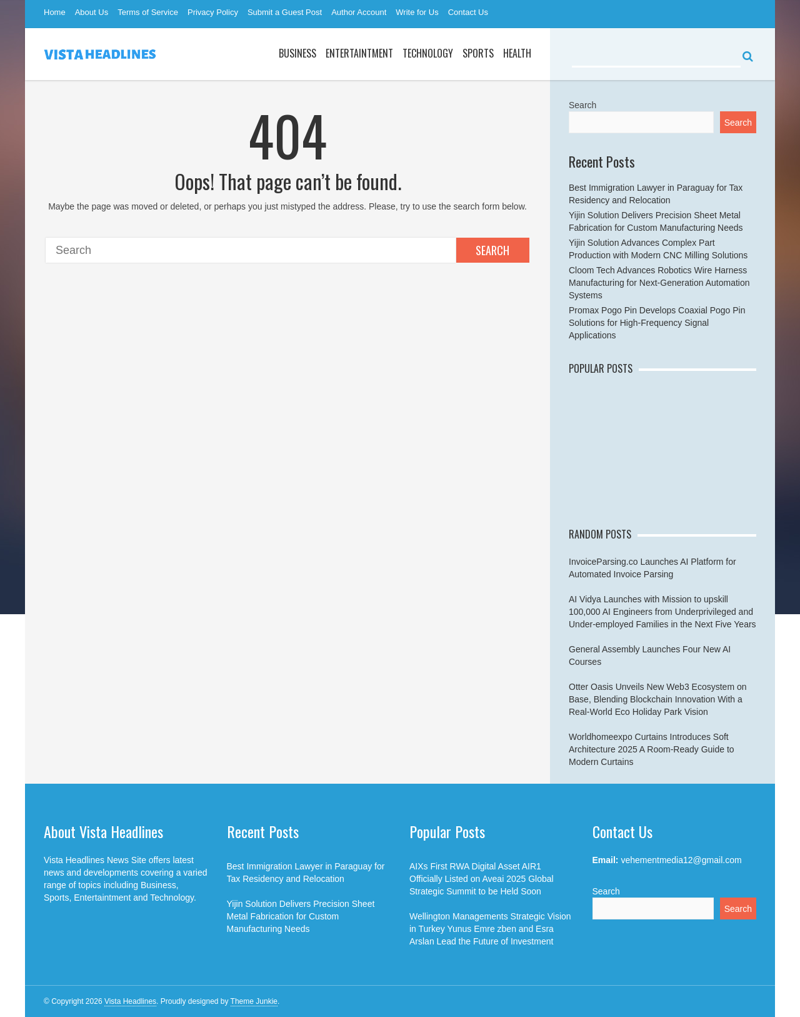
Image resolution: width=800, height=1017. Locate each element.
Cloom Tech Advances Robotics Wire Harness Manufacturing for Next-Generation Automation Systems (659, 282)
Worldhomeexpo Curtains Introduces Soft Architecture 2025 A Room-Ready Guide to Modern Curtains (651, 749)
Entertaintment (359, 53)
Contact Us (468, 12)
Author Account (358, 12)
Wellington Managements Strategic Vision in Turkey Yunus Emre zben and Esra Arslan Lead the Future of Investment (490, 928)
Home (55, 12)
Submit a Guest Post (285, 12)
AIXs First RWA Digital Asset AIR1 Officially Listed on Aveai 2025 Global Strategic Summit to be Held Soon (481, 878)
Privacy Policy (213, 12)
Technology (427, 53)
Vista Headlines (130, 1001)
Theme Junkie (254, 1001)
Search (492, 250)
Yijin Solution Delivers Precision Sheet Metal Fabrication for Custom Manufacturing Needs (301, 916)
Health (517, 53)
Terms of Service (148, 12)
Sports (478, 53)
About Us (91, 12)
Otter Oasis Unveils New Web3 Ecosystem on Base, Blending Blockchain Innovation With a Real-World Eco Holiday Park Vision (658, 699)
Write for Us (417, 12)
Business (297, 53)
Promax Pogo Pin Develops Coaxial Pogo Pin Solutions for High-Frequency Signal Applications (657, 322)
